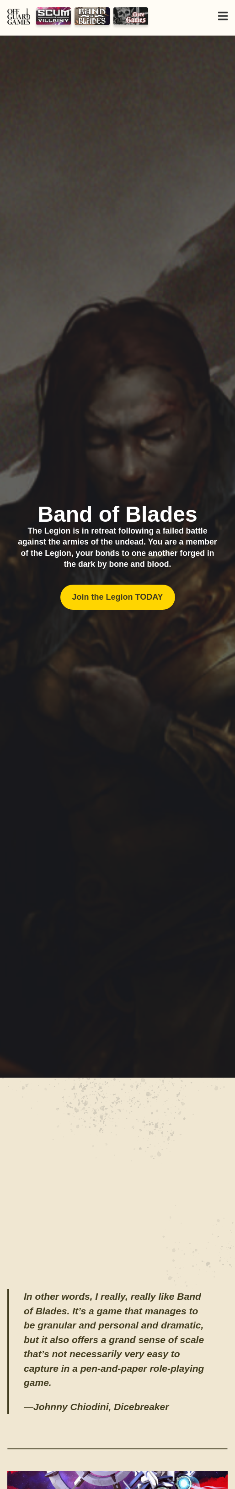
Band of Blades (92, 16)
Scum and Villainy (53, 16)
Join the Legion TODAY (117, 597)
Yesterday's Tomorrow (131, 16)
